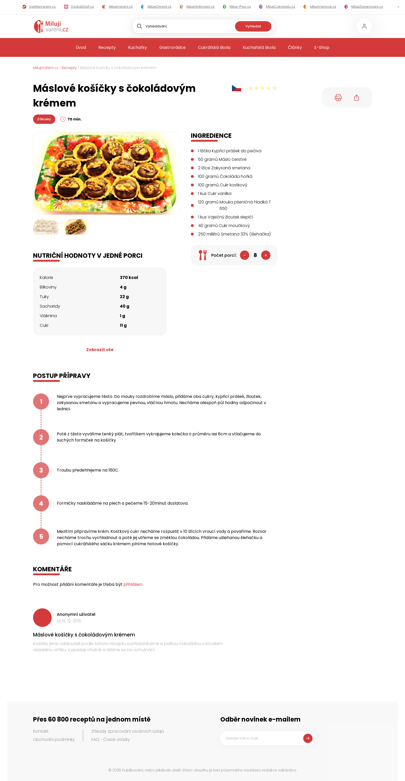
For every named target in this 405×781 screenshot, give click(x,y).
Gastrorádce (172, 47)
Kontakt (41, 731)
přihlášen (132, 584)
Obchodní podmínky (54, 739)
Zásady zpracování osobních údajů (127, 731)
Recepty (107, 47)
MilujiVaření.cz (46, 67)
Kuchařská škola (259, 47)
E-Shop (321, 47)
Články (295, 47)
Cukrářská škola (214, 47)
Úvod (81, 47)
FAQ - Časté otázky (110, 739)
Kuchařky (137, 47)
